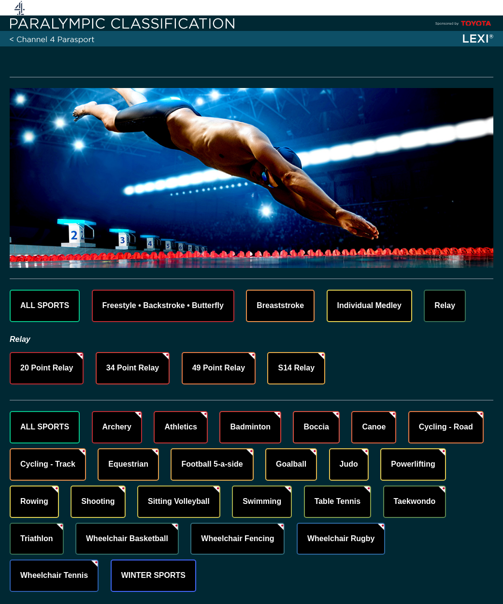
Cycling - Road (446, 427)
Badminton (250, 427)
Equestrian (128, 464)
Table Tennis (337, 501)
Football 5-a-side (212, 464)
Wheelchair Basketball (127, 538)
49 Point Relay (218, 368)
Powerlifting (413, 464)
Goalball (291, 464)
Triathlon (36, 538)
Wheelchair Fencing (237, 538)
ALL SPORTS (44, 305)
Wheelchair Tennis (54, 575)
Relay (444, 305)
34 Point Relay (132, 368)
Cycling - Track (47, 464)
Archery (116, 427)
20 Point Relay (46, 368)
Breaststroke (280, 305)
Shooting (98, 501)
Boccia (316, 427)
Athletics (180, 427)
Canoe (374, 427)
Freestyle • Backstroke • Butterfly (163, 305)
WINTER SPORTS (153, 575)
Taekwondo (415, 501)
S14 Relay (296, 368)
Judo (349, 464)
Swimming (262, 501)
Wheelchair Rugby (341, 538)
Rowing (34, 501)
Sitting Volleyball (179, 501)
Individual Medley (369, 305)
